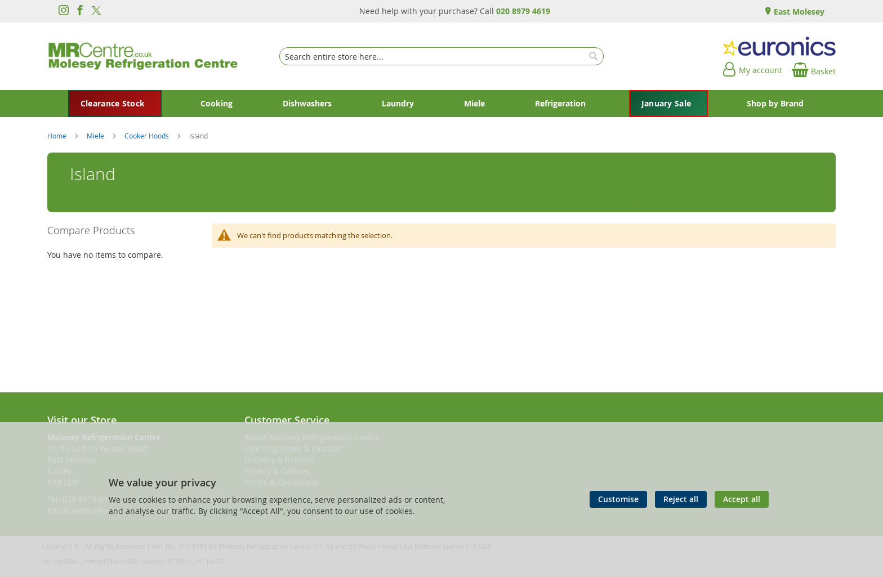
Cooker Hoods (147, 135)
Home (57, 135)
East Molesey (797, 11)
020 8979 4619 (523, 11)
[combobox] (441, 56)
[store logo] (143, 56)
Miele (96, 135)
